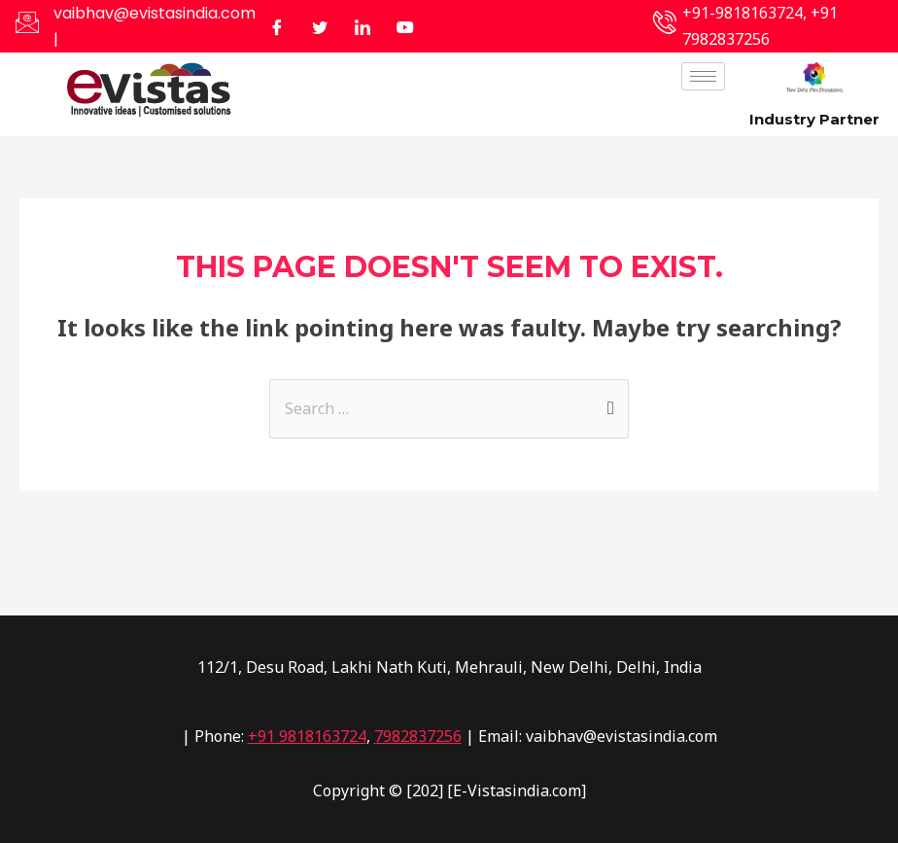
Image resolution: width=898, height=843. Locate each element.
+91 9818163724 (307, 736)
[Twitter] (319, 26)
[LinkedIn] (362, 26)
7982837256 (418, 736)
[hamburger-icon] (703, 76)
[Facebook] (277, 26)
